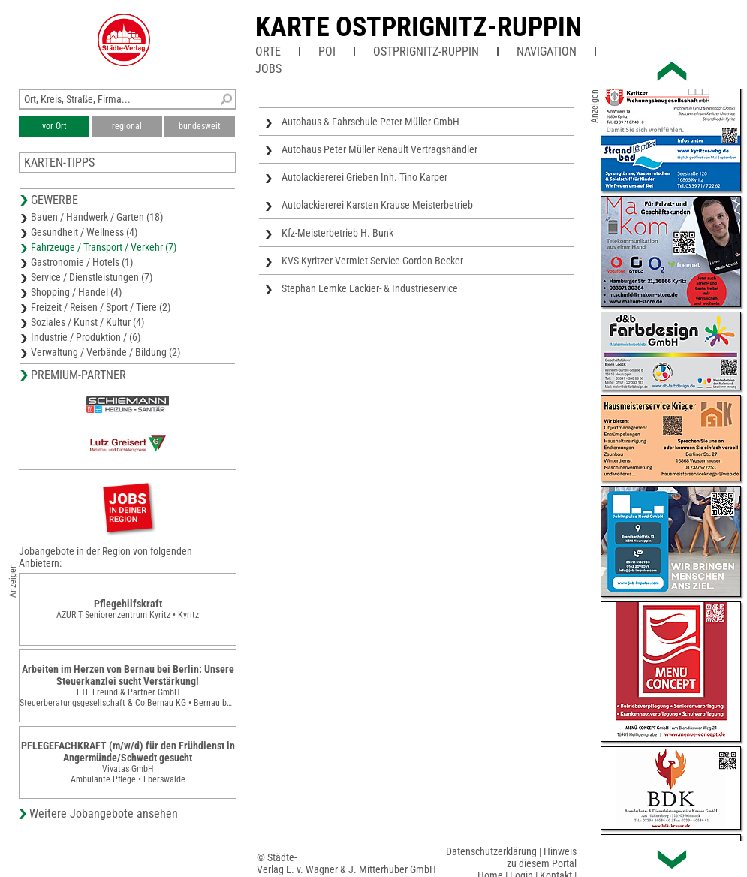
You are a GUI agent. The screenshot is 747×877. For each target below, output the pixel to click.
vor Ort (54, 126)
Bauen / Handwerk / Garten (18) (97, 217)
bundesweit (200, 126)
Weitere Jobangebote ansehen (103, 813)
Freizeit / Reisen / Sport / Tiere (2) (100, 307)
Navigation (547, 51)
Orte (268, 51)
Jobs (268, 69)
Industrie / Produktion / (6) (85, 337)
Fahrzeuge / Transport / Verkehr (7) (103, 247)
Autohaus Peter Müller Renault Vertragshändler (379, 149)
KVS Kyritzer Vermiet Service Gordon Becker (372, 261)
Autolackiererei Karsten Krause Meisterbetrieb (377, 205)
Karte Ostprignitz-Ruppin (418, 27)
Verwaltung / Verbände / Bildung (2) (105, 352)
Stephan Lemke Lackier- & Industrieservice (370, 288)
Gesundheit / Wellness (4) (84, 232)
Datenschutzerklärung (491, 851)
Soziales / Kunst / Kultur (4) (87, 322)
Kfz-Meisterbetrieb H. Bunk (337, 233)
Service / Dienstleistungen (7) (91, 277)
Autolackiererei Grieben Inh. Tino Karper (364, 177)
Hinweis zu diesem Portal (542, 857)
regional (127, 126)
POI (327, 51)
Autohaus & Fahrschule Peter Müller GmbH (370, 122)
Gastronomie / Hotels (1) (82, 262)
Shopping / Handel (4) (76, 292)
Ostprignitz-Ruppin (426, 51)
